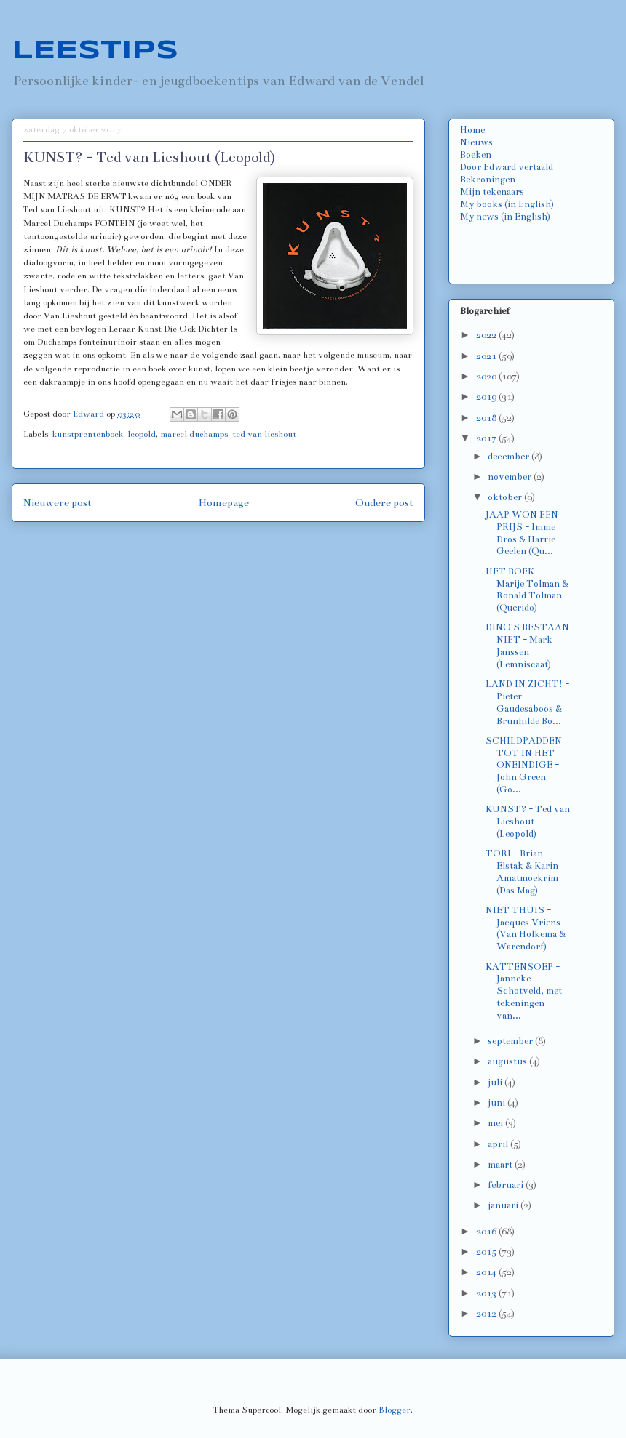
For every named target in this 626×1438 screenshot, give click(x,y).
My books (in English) (507, 204)
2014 (487, 1272)
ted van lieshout (264, 434)
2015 (487, 1252)
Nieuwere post (57, 503)
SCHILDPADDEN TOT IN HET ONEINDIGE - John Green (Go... (524, 765)
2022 (487, 335)
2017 (487, 438)
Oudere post (384, 503)
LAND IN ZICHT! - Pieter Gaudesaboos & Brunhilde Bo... (527, 702)
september (511, 1041)
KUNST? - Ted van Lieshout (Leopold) (528, 821)
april (499, 1144)
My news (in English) (505, 216)
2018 (487, 418)
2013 (487, 1293)
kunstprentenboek (87, 434)
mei (496, 1123)
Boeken (475, 155)
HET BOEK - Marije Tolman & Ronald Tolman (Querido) (527, 590)
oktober (506, 497)
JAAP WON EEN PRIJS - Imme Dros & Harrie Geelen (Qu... (522, 533)
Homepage (224, 503)
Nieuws (476, 142)
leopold (141, 434)
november (511, 477)
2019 (487, 397)
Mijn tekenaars (492, 192)
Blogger (395, 1410)
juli (496, 1082)
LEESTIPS (95, 51)
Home (472, 130)
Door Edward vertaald (506, 167)
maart (501, 1164)
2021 (487, 356)
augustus (508, 1061)
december (509, 456)
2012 (487, 1313)
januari (504, 1205)
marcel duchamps (194, 434)
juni (497, 1103)
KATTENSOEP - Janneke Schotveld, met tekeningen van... (524, 991)
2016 (487, 1231)
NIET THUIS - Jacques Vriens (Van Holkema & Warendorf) (526, 928)
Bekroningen (487, 179)
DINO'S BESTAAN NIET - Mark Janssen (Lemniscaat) (527, 646)
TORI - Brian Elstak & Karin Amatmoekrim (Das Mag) (522, 872)
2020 (487, 376)
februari (507, 1185)
